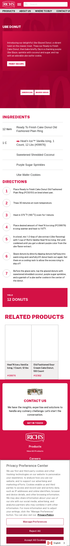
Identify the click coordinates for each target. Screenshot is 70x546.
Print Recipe (16, 64)
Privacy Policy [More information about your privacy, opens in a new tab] (46, 515)
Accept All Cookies (35, 540)
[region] (35, 503)
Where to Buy (43, 11)
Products (8, 11)
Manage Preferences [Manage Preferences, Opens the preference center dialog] (35, 521)
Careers (35, 458)
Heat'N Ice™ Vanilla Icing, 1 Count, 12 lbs (17, 366)
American (27, 92)
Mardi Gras (42, 92)
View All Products (35, 451)
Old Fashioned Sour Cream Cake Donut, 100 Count (44, 367)
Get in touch (35, 423)
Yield (10, 295)
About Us (25, 11)
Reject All (35, 531)
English (54, 543)
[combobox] (56, 543)
